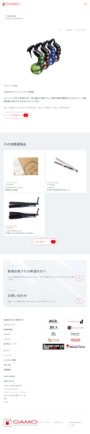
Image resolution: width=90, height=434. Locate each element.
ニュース (7, 355)
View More (45, 242)
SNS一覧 (7, 365)
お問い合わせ (9, 381)
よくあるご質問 (10, 360)
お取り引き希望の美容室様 (12, 386)
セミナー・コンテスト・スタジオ (15, 392)
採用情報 (7, 369)
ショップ (7, 339)
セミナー (7, 350)
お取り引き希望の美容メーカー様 (15, 395)
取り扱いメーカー (11, 344)
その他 (6, 402)
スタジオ (7, 334)
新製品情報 (69, 30)
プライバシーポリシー (43, 423)
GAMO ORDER (9, 376)
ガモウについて (10, 324)
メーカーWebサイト (17, 115)
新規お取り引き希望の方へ (14, 320)
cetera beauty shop (11, 389)
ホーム (61, 30)
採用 (5, 399)
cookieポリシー (58, 423)
